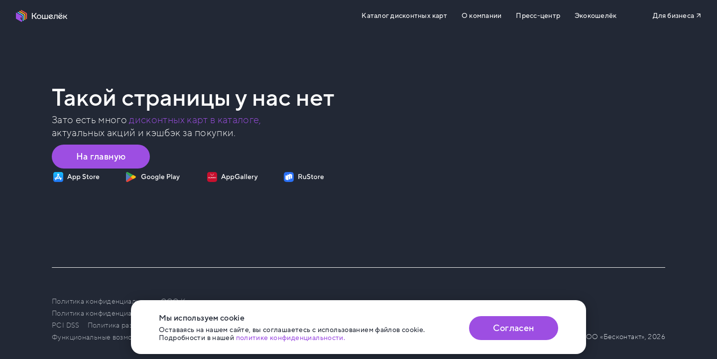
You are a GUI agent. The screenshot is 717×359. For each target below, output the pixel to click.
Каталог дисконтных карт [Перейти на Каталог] (404, 16)
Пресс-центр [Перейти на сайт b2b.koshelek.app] (538, 16)
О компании (481, 16)
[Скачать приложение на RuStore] (304, 177)
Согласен (513, 328)
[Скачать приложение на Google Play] (152, 177)
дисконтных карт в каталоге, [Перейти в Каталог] (195, 120)
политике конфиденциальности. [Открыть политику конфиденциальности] (291, 338)
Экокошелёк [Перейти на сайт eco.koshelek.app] (595, 16)
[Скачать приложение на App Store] (76, 177)
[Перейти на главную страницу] (42, 16)
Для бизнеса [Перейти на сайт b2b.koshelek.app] (673, 15)
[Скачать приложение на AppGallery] (232, 177)
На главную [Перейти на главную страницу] (101, 157)
